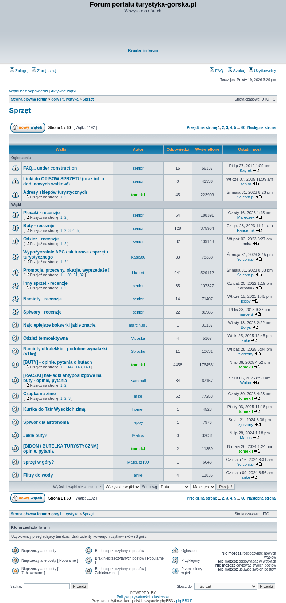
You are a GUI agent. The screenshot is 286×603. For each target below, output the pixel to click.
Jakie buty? (35, 435)
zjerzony (245, 354)
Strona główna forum (29, 99)
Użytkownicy (262, 70)
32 (82, 275)
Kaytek (246, 170)
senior (138, 168)
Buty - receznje (38, 225)
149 (87, 367)
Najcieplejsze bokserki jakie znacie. (59, 325)
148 (79, 367)
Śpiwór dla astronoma (46, 422)
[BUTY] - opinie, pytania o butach (57, 362)
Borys (246, 327)
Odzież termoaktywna (45, 338)
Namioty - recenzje (42, 299)
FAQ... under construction (50, 168)
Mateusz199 (138, 462)
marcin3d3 (138, 325)
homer (138, 409)
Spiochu (138, 351)
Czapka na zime (39, 393)
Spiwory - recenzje (42, 312)
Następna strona (261, 128)
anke (246, 340)
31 (76, 275)
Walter (245, 383)
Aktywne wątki (63, 91)
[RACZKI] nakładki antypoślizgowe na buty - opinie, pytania (62, 378)
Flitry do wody (38, 475)
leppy (245, 301)
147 (70, 367)
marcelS (245, 314)
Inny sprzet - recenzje (45, 283)
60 (243, 128)
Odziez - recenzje (41, 238)
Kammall (138, 380)
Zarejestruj (44, 70)
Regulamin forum (143, 50)
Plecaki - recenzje (41, 212)
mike (138, 396)
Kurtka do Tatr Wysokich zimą (54, 409)
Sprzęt (88, 99)
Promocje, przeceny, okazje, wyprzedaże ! (66, 270)
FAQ (216, 70)
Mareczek (246, 217)
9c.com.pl (245, 197)
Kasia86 (138, 257)
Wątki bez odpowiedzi (28, 91)
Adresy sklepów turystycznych (55, 192)
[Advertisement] (143, 31)
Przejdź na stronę (202, 128)
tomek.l (138, 195)
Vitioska (138, 338)
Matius (138, 435)
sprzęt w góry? (38, 462)
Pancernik (246, 230)
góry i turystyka (64, 99)
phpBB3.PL (185, 601)
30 (69, 275)
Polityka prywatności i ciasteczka (142, 597)
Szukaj (236, 70)
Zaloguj (19, 70)
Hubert (138, 273)
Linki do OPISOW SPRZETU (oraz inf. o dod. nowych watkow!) (63, 181)
